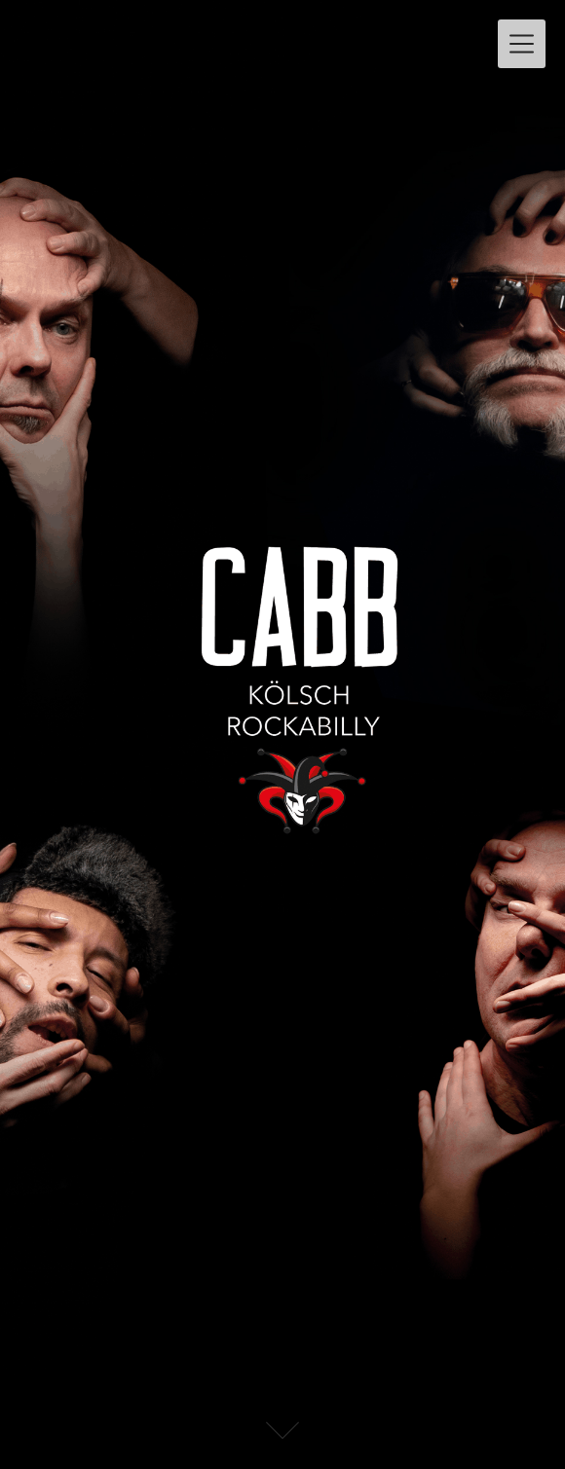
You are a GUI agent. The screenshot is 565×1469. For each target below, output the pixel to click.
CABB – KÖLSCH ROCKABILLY (228, 35)
